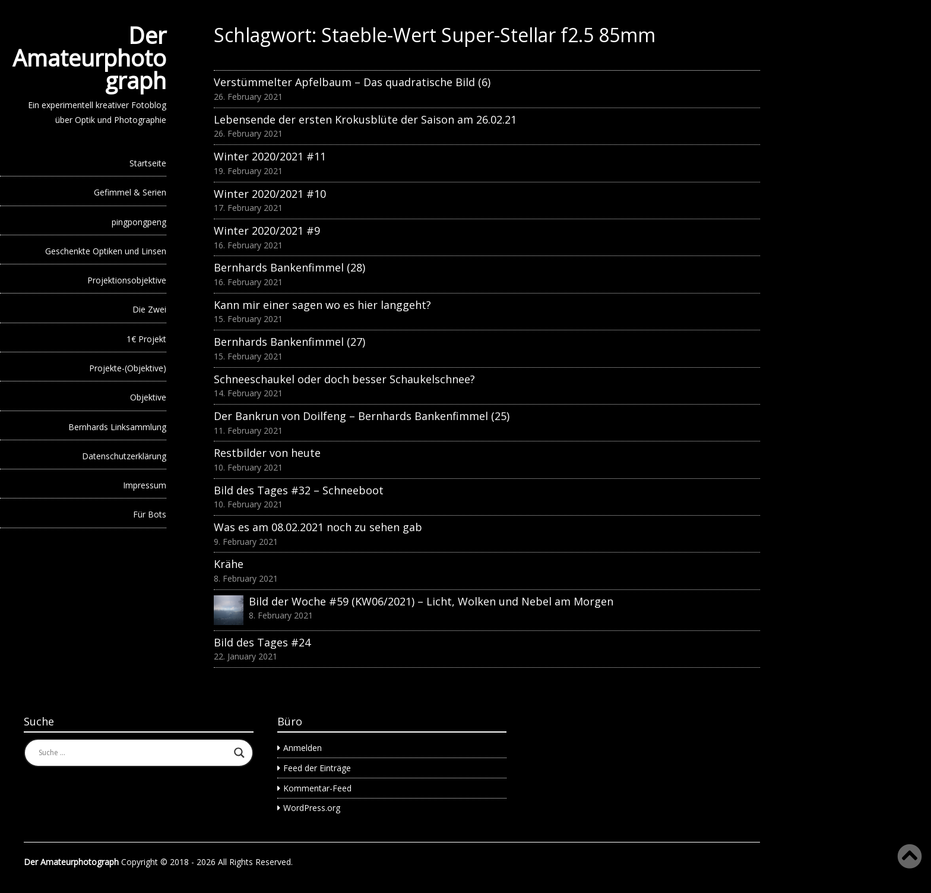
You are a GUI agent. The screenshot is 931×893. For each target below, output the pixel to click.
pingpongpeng (139, 222)
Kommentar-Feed (317, 788)
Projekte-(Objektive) (127, 368)
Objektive (148, 397)
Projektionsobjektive (126, 280)
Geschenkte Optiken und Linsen (105, 251)
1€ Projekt (146, 339)
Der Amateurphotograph (89, 58)
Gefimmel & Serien (130, 192)
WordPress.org (311, 807)
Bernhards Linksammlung (117, 427)
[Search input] (133, 752)
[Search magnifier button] (239, 752)
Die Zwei (149, 309)
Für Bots (149, 514)
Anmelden (302, 747)
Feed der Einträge (317, 768)
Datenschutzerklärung (124, 456)
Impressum (144, 485)
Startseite (147, 163)
